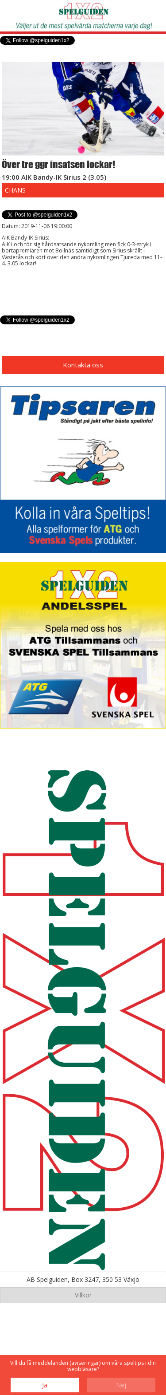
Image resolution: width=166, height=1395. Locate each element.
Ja (44, 1385)
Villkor (83, 1295)
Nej (121, 1385)
